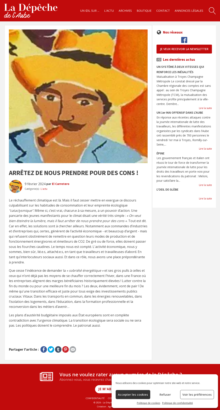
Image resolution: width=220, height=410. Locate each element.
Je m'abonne (110, 389)
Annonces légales (189, 11)
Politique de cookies (148, 403)
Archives (125, 11)
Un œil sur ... (89, 11)
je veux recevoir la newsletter (184, 49)
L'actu (109, 11)
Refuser (165, 394)
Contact (163, 11)
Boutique (144, 11)
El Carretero (60, 184)
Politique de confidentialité (177, 403)
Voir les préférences (197, 394)
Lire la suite (205, 108)
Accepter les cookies (133, 394)
